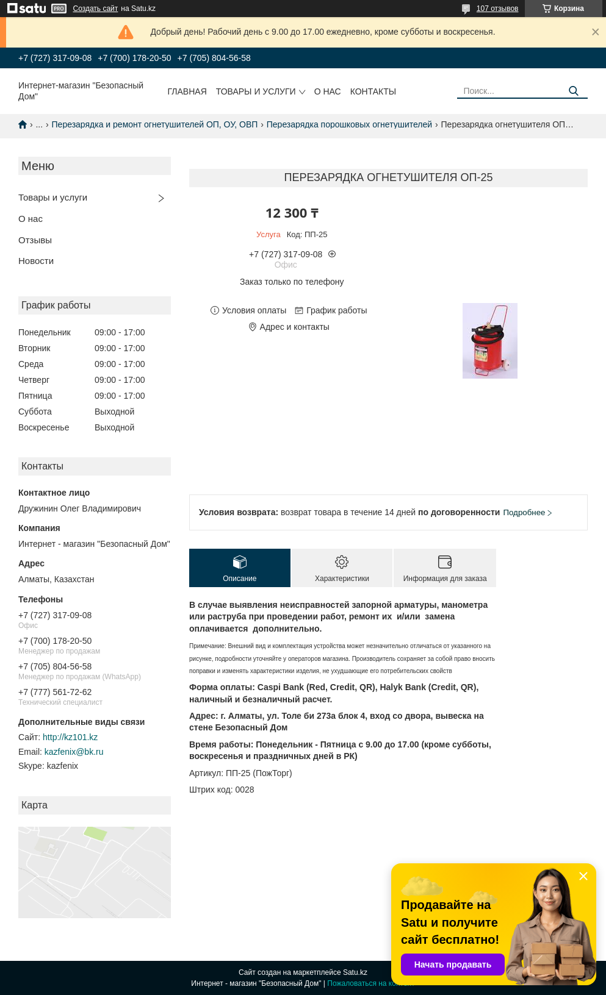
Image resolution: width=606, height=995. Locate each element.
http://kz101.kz (70, 737)
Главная (187, 91)
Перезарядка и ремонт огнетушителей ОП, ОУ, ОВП (155, 124)
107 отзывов (498, 8)
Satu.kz (355, 972)
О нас (327, 91)
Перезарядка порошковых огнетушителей (349, 124)
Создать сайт (95, 8)
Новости (36, 260)
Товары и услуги (256, 91)
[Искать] (574, 91)
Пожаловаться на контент (370, 983)
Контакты (373, 91)
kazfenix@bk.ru (74, 752)
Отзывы (35, 240)
